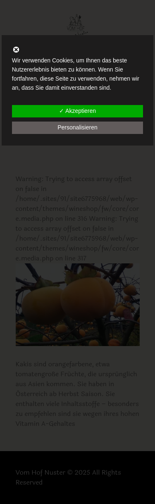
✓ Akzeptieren (77, 110)
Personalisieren (77, 127)
